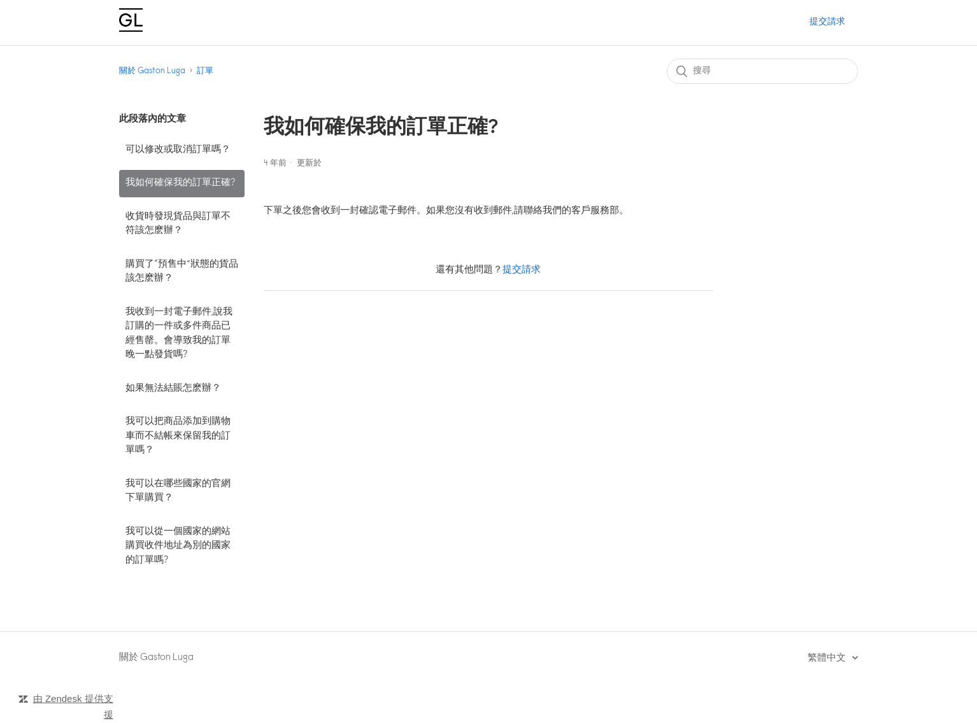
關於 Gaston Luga (152, 71)
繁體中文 (828, 658)
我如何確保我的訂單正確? (180, 183)
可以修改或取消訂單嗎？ (178, 150)
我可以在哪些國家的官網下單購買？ (178, 491)
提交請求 (827, 22)
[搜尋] (762, 71)
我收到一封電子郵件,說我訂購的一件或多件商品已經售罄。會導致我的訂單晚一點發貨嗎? (178, 333)
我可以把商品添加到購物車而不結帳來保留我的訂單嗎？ (178, 436)
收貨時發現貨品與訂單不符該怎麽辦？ (178, 224)
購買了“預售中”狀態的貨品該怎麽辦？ (181, 272)
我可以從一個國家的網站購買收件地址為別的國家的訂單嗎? (178, 546)
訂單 (205, 71)
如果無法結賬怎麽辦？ (173, 388)
